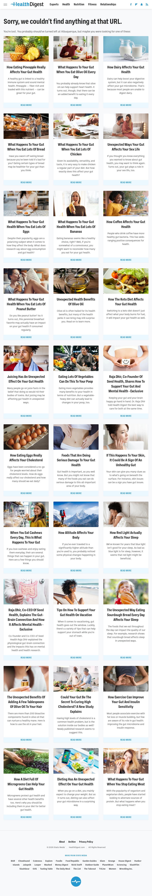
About (62, 841)
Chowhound (24, 860)
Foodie (59, 860)
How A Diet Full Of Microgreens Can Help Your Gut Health (26, 784)
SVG (35, 868)
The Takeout (90, 868)
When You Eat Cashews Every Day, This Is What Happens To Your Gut (26, 537)
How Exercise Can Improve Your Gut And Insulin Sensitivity (126, 702)
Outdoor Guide (92, 864)
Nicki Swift (76, 864)
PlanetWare (108, 864)
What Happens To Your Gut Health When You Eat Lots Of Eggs (26, 227)
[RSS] (146, 5)
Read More (26, 105)
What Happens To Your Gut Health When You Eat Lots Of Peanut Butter (26, 304)
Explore (49, 860)
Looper (37, 864)
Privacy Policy (86, 841)
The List (77, 868)
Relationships (108, 4)
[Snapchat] (141, 5)
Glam (102, 860)
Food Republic (72, 860)
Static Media (59, 847)
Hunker (137, 860)
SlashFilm (134, 864)
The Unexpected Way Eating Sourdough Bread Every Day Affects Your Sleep (126, 615)
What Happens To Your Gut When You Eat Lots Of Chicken (76, 149)
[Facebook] (130, 5)
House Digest (124, 860)
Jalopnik (27, 864)
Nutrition (79, 4)
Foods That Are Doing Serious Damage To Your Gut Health (76, 460)
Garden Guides (90, 860)
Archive (72, 841)
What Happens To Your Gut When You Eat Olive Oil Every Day (76, 72)
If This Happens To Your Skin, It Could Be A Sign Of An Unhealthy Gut (125, 460)
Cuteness (37, 860)
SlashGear (24, 868)
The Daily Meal (63, 868)
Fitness (92, 4)
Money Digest (61, 864)
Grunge (111, 860)
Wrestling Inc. (126, 868)
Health (66, 4)
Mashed (48, 864)
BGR (13, 860)
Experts (54, 4)
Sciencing (121, 864)
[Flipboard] (136, 5)
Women (112, 868)
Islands (16, 864)
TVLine (102, 868)
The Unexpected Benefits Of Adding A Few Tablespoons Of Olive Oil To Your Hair (26, 702)
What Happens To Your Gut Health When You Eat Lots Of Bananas (76, 227)
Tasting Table (46, 868)
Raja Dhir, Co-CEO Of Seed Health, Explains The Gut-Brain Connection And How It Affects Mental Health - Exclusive (26, 619)
